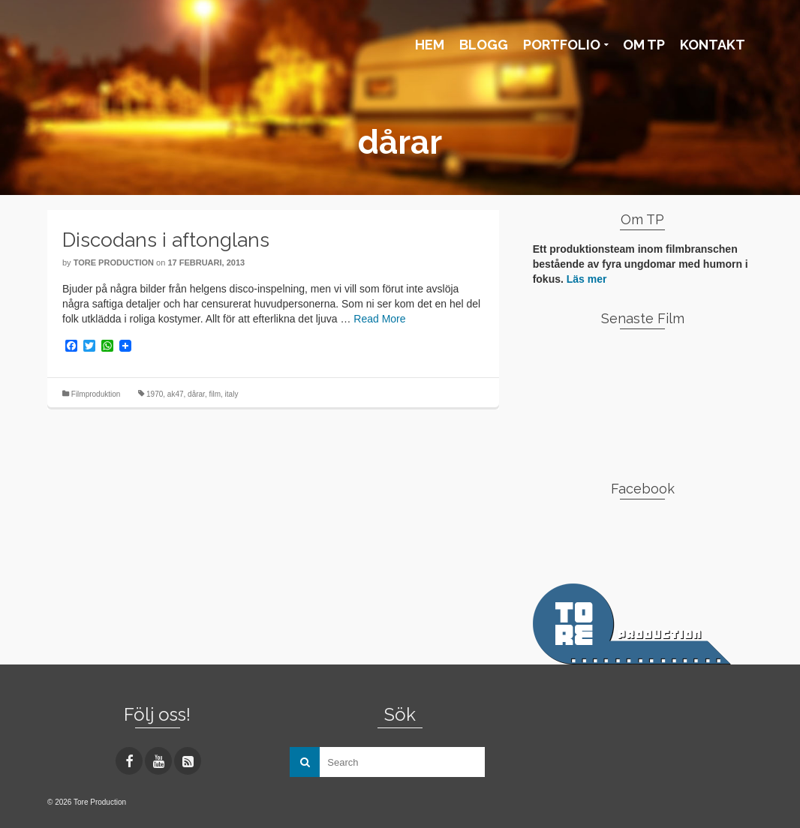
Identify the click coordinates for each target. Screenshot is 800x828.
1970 (154, 394)
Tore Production (114, 262)
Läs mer (587, 279)
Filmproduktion (96, 394)
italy (232, 394)
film (215, 394)
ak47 (175, 394)
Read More (379, 319)
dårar (196, 394)
